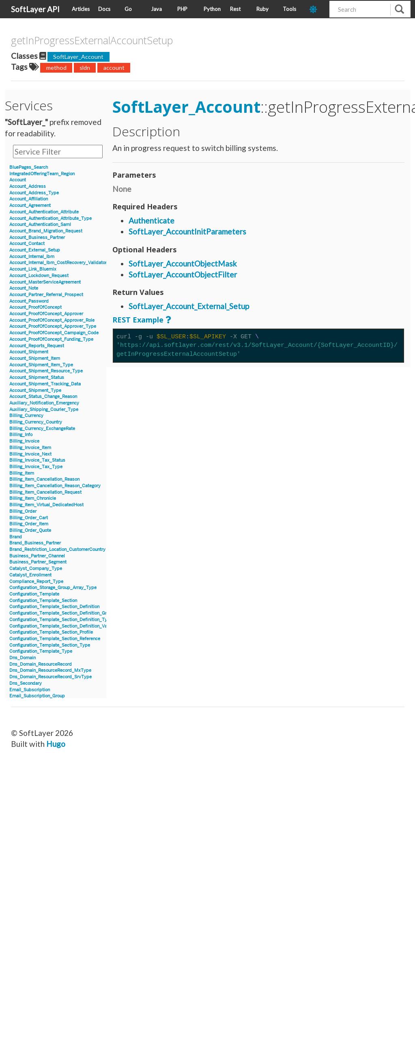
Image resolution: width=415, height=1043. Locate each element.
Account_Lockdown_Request (39, 275)
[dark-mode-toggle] (316, 9)
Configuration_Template (34, 594)
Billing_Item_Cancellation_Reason (44, 479)
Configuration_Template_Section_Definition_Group (61, 613)
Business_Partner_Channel (37, 556)
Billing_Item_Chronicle (32, 498)
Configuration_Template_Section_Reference (54, 638)
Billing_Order (23, 511)
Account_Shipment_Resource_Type (46, 371)
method (56, 67)
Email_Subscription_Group (37, 696)
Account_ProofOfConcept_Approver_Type (52, 326)
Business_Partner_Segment (38, 562)
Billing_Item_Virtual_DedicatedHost (46, 505)
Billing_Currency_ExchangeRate (42, 428)
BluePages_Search (28, 167)
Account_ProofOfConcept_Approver (46, 313)
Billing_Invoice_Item (30, 447)
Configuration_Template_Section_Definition (54, 606)
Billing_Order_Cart (28, 517)
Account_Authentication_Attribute (44, 212)
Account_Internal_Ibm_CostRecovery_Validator (58, 262)
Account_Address (27, 186)
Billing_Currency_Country (35, 422)
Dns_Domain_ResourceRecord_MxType (50, 670)
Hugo (55, 743)
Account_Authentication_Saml (40, 224)
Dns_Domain (22, 657)
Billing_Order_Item (28, 524)
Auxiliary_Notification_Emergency (44, 403)
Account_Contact (27, 243)
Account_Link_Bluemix (32, 269)
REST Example (137, 320)
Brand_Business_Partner (35, 543)
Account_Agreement (30, 205)
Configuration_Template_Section (43, 600)
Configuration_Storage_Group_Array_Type (53, 587)
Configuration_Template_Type (40, 651)
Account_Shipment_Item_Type (41, 365)
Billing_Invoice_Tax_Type (35, 466)
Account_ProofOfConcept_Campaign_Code (54, 332)
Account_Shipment (28, 352)
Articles (81, 9)
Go (128, 9)
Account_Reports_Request (36, 345)
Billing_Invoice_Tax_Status (37, 460)
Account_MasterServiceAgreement (45, 282)
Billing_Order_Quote (30, 530)
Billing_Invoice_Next (30, 454)
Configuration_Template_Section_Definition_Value (61, 626)
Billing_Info (20, 434)
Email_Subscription (29, 689)
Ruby (262, 9)
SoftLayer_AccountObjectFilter (183, 274)
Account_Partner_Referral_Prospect (46, 294)
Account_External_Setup (34, 250)
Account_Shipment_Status (36, 377)
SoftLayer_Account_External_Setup (189, 306)
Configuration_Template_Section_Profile (51, 632)
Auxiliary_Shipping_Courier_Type (43, 409)
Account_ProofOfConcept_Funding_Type (51, 339)
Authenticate (151, 220)
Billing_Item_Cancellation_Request (45, 492)
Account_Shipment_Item (34, 358)
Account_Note (23, 288)
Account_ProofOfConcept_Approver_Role (52, 320)
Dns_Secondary (25, 683)
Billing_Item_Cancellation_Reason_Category (55, 485)
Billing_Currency (26, 415)
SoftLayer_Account (78, 56)
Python (212, 9)
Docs (104, 9)
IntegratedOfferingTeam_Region (42, 173)
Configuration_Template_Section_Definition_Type (60, 619)
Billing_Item (21, 473)
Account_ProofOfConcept (35, 307)
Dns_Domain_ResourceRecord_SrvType (50, 677)
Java (156, 9)
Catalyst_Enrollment (30, 575)
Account (17, 180)
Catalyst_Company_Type (35, 568)
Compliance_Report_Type (36, 581)
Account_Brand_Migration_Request (45, 231)
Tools (289, 9)
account (114, 67)
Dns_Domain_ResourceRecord (40, 664)
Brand (15, 537)
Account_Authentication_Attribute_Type (50, 218)
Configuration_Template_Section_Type (49, 645)
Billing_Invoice (24, 441)
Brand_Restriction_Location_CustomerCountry (57, 549)
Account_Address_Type (34, 193)
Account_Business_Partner (37, 237)
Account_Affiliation (28, 199)
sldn (85, 67)
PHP (182, 9)
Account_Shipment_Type (35, 390)
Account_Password (29, 301)
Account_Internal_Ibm (31, 256)
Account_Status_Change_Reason (43, 396)
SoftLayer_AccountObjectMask (183, 263)
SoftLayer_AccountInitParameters (187, 231)
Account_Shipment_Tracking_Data (45, 384)
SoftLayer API (35, 9)
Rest (235, 9)
